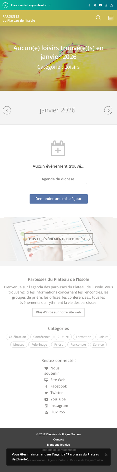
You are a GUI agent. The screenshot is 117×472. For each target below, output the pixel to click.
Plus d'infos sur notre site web (58, 312)
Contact (58, 439)
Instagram (56, 405)
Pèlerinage (39, 344)
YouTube (55, 399)
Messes (18, 344)
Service (98, 344)
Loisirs (103, 337)
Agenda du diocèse (58, 179)
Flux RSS (54, 412)
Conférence (41, 337)
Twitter (53, 392)
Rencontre (78, 344)
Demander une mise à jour (58, 198)
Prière (58, 344)
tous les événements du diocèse (58, 239)
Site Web (55, 379)
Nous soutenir (52, 371)
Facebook (55, 386)
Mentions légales (58, 444)
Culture (63, 337)
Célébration (17, 337)
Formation (83, 337)
